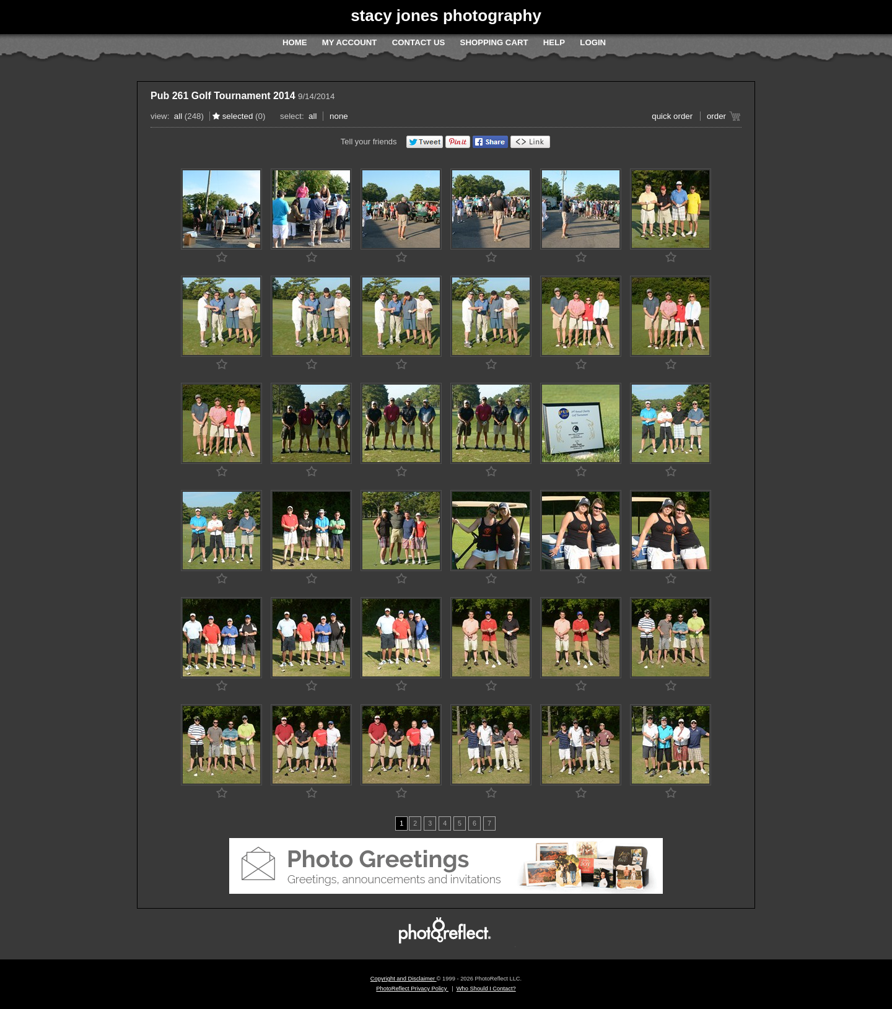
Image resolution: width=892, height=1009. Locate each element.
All (178, 116)
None (339, 116)
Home (294, 42)
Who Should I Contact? (486, 988)
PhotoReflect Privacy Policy (412, 988)
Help (554, 42)
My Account (349, 42)
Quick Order (672, 116)
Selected (237, 116)
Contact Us (418, 42)
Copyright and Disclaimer (403, 979)
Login (593, 42)
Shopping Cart (494, 42)
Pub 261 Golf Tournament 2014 (223, 95)
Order (716, 116)
